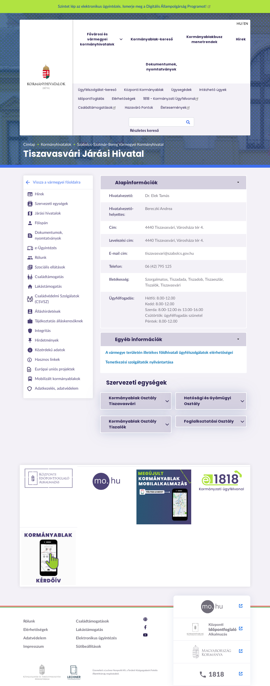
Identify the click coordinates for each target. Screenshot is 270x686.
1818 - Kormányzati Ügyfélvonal (171, 98)
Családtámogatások (97, 107)
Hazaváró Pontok (139, 107)
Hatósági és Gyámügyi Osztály (214, 401)
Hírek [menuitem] (241, 39)
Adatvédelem (34, 638)
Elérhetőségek (123, 98)
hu (239, 23)
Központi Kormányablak (144, 89)
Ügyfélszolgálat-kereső (97, 89)
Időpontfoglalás (91, 98)
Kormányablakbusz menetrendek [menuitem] (204, 39)
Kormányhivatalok (46, 75)
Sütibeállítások (88, 646)
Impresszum (33, 646)
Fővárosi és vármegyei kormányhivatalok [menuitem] (101, 39)
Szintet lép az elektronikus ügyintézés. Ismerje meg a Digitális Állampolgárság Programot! (135, 6)
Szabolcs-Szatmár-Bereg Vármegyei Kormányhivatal (120, 144)
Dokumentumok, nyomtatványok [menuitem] (161, 67)
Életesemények (176, 107)
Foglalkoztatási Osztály (214, 421)
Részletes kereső (144, 131)
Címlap (29, 144)
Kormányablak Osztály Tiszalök (139, 424)
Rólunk (29, 621)
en (246, 23)
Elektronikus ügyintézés (96, 638)
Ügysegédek (181, 89)
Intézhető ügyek (213, 89)
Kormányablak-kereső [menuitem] (152, 39)
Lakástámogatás (89, 630)
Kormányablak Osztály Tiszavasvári (139, 401)
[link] (173, 182)
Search (188, 123)
